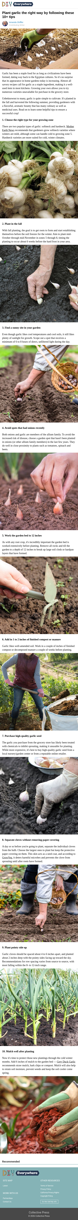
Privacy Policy (46, 1189)
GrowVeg (7, 857)
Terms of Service (47, 1186)
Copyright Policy (47, 1196)
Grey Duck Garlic (66, 1061)
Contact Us (7, 1202)
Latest (5, 1186)
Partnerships (8, 1198)
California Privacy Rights (50, 1193)
